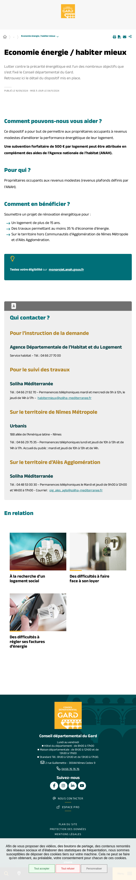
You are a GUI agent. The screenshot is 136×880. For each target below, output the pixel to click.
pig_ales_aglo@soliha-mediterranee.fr (76, 491)
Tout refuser (68, 868)
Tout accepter (41, 868)
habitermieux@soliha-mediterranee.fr (64, 398)
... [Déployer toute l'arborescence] (13, 37)
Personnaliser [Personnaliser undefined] (94, 868)
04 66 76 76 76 (70, 769)
